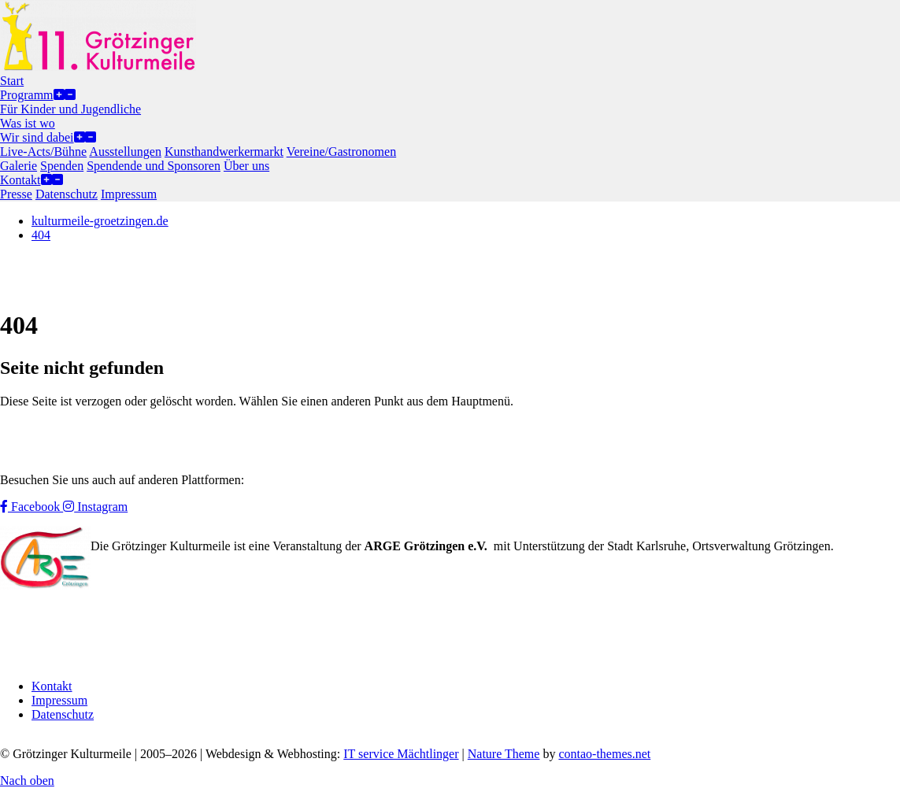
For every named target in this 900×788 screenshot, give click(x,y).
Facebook (31, 506)
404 (40, 235)
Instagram (95, 506)
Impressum (59, 700)
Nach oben (27, 780)
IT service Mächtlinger (400, 753)
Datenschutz (62, 714)
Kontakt (51, 686)
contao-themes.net (604, 753)
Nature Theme (504, 753)
